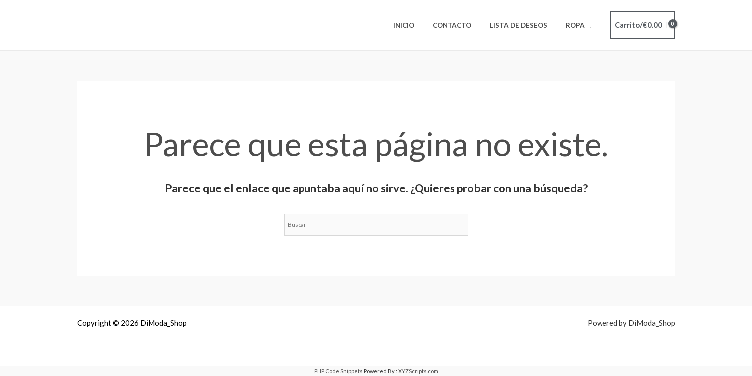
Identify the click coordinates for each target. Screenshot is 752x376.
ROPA (577, 25)
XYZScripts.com (418, 371)
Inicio (421, 25)
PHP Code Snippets (338, 371)
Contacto (464, 25)
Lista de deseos (526, 25)
